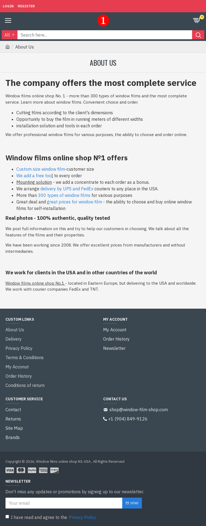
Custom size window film (40, 169)
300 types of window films (64, 195)
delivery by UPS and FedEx (66, 188)
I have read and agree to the (51, 517)
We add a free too (34, 175)
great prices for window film (74, 202)
